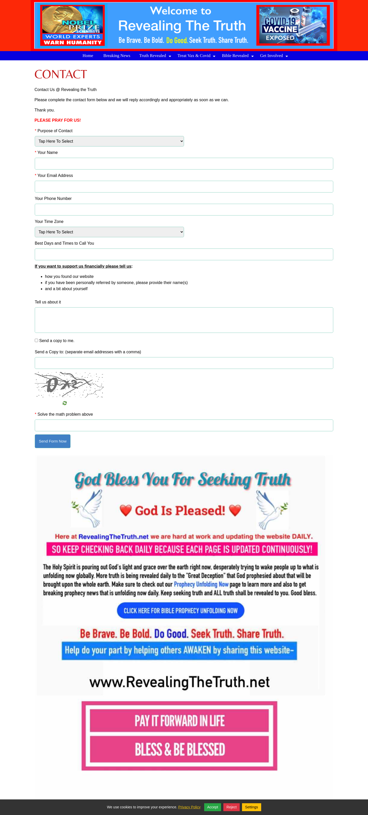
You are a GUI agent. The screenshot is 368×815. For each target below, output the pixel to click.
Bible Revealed (238, 56)
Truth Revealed (155, 56)
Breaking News (116, 55)
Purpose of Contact (54, 131)
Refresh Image (51, 403)
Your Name (46, 152)
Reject (231, 807)
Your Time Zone (49, 221)
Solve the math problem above (64, 414)
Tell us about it (48, 302)
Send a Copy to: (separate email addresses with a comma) (88, 352)
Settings (251, 807)
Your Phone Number (53, 198)
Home (88, 55)
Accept (212, 807)
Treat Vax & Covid (197, 56)
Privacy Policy (189, 807)
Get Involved (274, 56)
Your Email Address (54, 175)
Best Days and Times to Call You (64, 243)
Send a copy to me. (56, 340)
